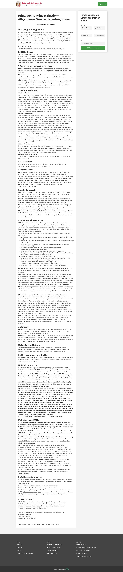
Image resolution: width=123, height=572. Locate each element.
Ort (82, 40)
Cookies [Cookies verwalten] (87, 550)
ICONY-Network (65, 56)
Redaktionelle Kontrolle (53, 547)
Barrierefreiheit (86, 556)
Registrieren (102, 4)
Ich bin (83, 25)
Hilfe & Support (81, 544)
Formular (62, 156)
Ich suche (83, 32)
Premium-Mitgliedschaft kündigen (86, 547)
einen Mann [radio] (99, 35)
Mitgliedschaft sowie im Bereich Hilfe (52, 176)
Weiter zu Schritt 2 (92, 48)
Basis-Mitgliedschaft (52, 550)
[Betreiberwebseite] (67, 569)
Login (93, 4)
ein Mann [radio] (98, 28)
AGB (85, 553)
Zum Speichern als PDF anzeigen (46, 24)
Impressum (79, 553)
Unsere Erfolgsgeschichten (25, 553)
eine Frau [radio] (85, 28)
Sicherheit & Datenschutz (54, 544)
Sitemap (78, 556)
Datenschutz (45, 166)
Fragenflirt (20, 547)
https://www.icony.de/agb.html (32, 492)
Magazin (19, 544)
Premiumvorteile (52, 553)
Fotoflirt (19, 550)
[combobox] (93, 43)
